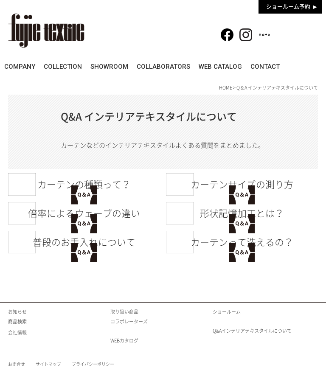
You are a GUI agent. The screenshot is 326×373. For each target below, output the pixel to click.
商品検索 (301, 30)
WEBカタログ (124, 340)
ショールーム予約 (288, 6)
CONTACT (301, 66)
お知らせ (17, 311)
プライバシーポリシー (93, 364)
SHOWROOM (127, 66)
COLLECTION (75, 66)
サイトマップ (48, 364)
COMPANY (25, 66)
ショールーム (227, 311)
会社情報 (17, 332)
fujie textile (46, 31)
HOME (225, 87)
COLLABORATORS (187, 66)
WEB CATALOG (250, 66)
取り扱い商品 (124, 311)
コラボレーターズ (129, 321)
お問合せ (16, 364)
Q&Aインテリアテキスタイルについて (252, 330)
